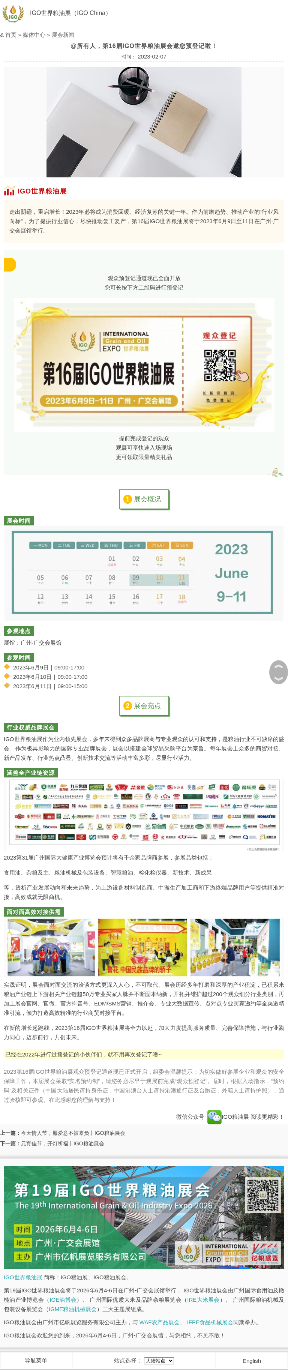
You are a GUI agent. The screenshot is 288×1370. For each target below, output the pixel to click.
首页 (10, 35)
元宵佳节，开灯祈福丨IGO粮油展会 (62, 1143)
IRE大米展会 (203, 1299)
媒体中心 (34, 35)
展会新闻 (63, 35)
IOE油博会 (63, 1299)
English (252, 1361)
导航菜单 (36, 1360)
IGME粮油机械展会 (73, 1309)
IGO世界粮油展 (23, 1277)
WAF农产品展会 (160, 1322)
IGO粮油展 (228, 1116)
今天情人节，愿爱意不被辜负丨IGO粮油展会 (73, 1133)
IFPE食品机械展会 (210, 1322)
